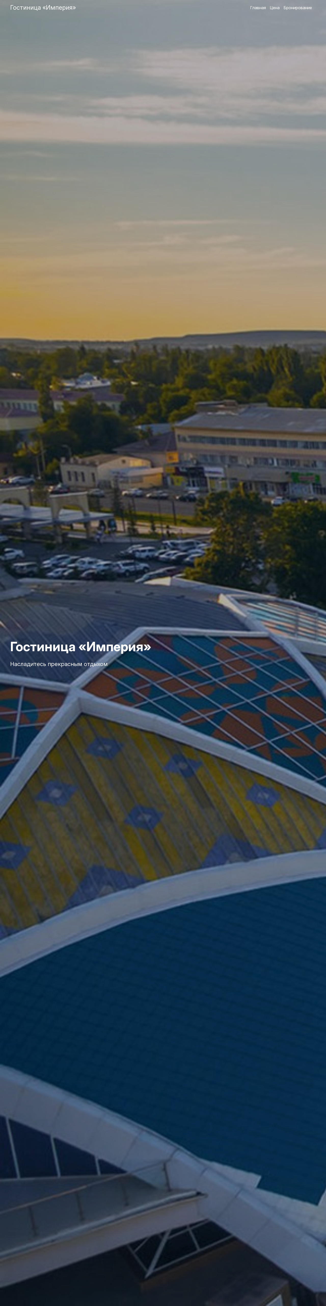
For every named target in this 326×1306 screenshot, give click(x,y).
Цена (275, 7)
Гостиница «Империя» (43, 7)
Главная (258, 7)
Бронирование (297, 7)
